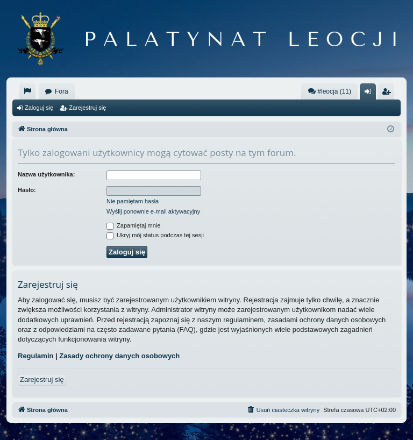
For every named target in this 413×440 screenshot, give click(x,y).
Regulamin (35, 356)
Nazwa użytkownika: (46, 174)
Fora (61, 91)
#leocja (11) (329, 91)
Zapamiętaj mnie (133, 225)
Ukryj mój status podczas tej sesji (155, 235)
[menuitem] (27, 91)
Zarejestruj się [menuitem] (388, 94)
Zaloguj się (39, 107)
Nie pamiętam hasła (132, 201)
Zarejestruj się (87, 107)
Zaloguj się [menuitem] (370, 94)
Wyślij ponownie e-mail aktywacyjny (153, 211)
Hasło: (27, 190)
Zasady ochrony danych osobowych (119, 356)
